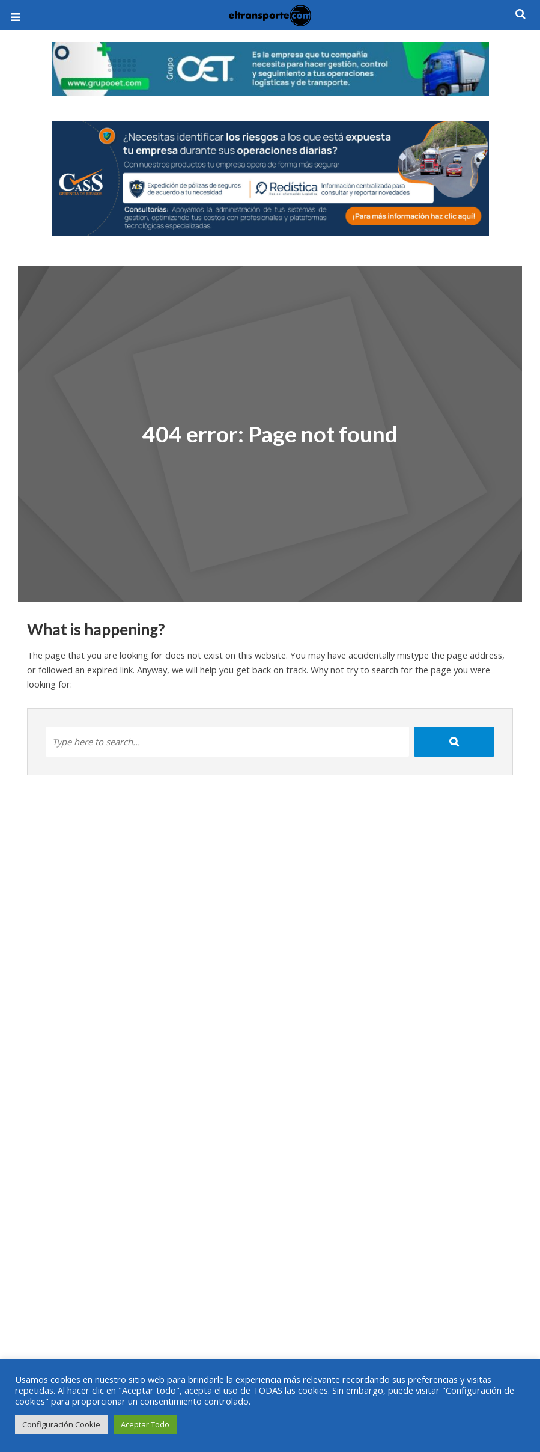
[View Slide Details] (270, 69)
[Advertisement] (270, 1317)
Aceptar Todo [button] (145, 1424)
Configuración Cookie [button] (61, 1424)
